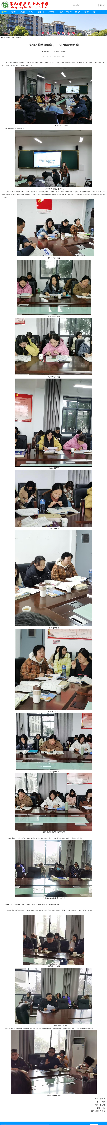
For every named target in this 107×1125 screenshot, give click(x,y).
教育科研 (41, 12)
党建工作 (69, 12)
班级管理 (51, 12)
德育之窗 (60, 12)
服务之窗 (77, 12)
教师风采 (31, 12)
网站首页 (4, 12)
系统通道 (86, 12)
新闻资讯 (22, 12)
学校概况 (13, 12)
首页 (13, 37)
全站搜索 (102, 5)
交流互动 (96, 12)
